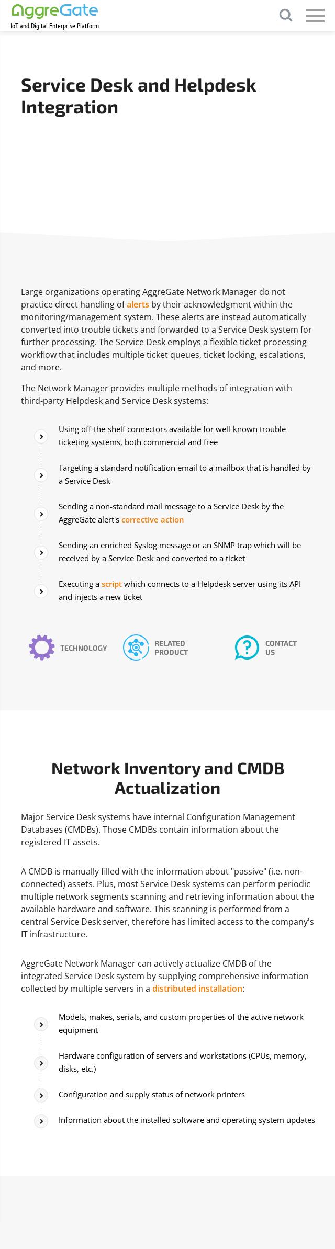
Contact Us (281, 647)
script (112, 583)
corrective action (152, 519)
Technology (83, 647)
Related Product (171, 647)
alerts (138, 304)
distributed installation (197, 988)
